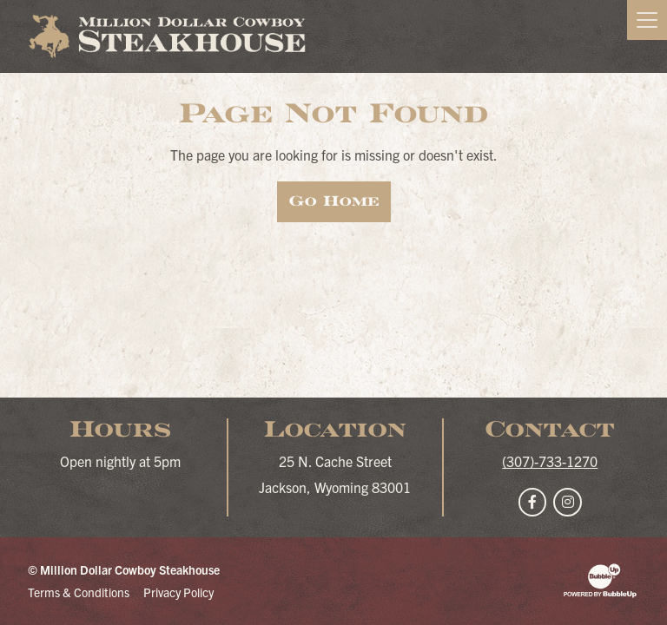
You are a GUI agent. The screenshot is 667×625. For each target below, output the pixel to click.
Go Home (334, 201)
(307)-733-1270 (550, 461)
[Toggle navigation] (647, 20)
